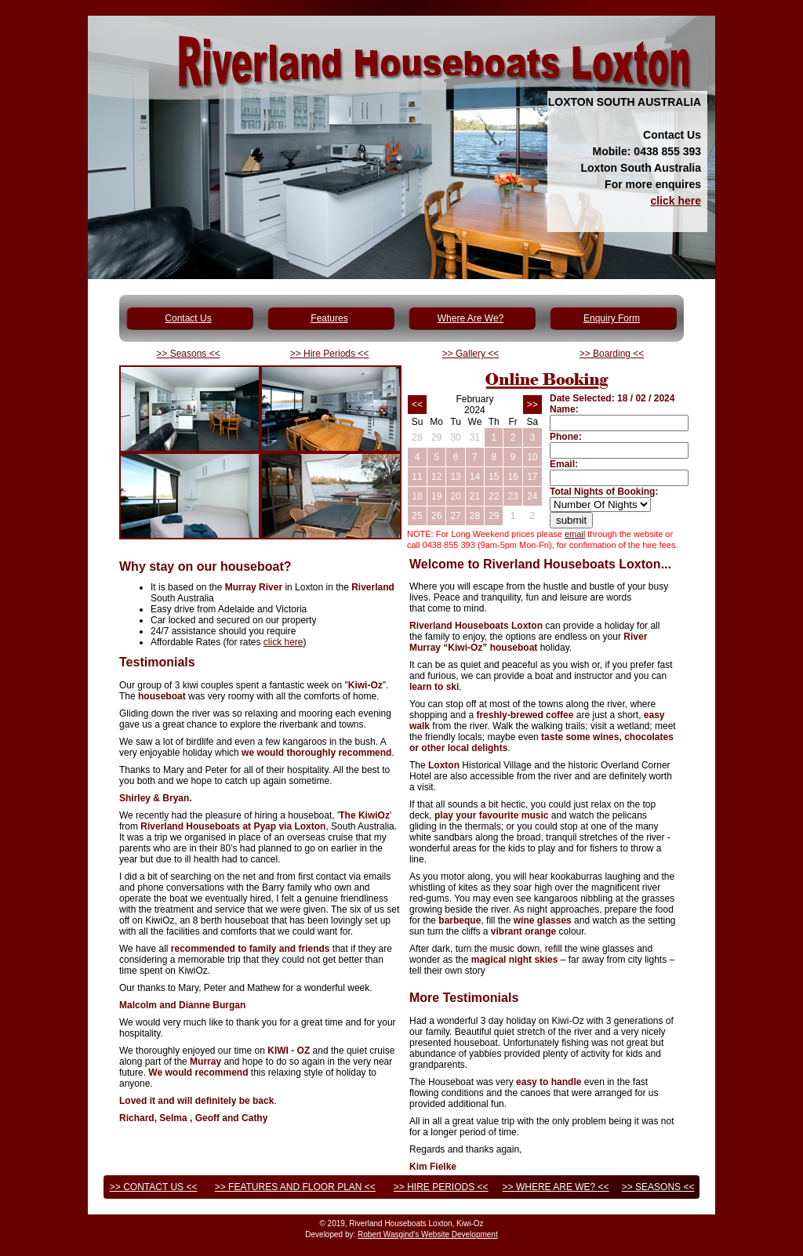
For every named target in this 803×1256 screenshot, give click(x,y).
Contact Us (188, 318)
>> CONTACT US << (154, 1187)
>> (532, 404)
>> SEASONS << (658, 1187)
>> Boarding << (612, 353)
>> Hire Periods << (329, 353)
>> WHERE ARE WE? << (556, 1187)
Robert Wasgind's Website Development (428, 1234)
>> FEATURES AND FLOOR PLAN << (295, 1187)
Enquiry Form (611, 318)
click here (675, 200)
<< (417, 404)
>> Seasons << (188, 353)
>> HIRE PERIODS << (441, 1187)
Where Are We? (470, 318)
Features (329, 318)
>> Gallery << (471, 353)
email (575, 534)
